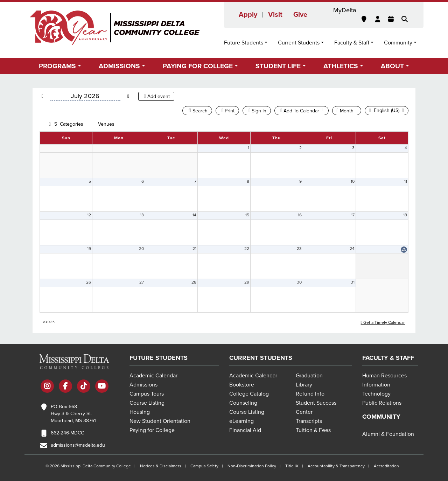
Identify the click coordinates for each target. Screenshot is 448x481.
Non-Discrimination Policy (251, 465)
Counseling (243, 402)
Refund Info (310, 393)
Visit (275, 15)
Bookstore (241, 384)
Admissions (144, 384)
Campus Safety (204, 465)
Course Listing (147, 402)
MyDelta (344, 10)
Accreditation (386, 465)
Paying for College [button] (198, 66)
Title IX (292, 465)
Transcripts (309, 421)
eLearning (241, 421)
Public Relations (381, 402)
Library (304, 384)
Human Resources (384, 375)
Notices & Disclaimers (160, 465)
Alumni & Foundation (388, 434)
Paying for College (152, 430)
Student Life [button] (278, 66)
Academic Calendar (153, 375)
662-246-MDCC (67, 433)
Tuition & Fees (313, 430)
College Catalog (249, 393)
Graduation (309, 375)
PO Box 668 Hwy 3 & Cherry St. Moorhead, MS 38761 (73, 414)
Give (300, 15)
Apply (248, 15)
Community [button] (398, 42)
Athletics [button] (340, 66)
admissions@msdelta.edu (78, 445)
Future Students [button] (243, 42)
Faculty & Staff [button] (351, 42)
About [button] (392, 66)
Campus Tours (147, 393)
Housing (140, 412)
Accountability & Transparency (336, 465)
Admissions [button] (119, 66)
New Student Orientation (160, 421)
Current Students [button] (299, 42)
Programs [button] (57, 66)
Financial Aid (245, 430)
